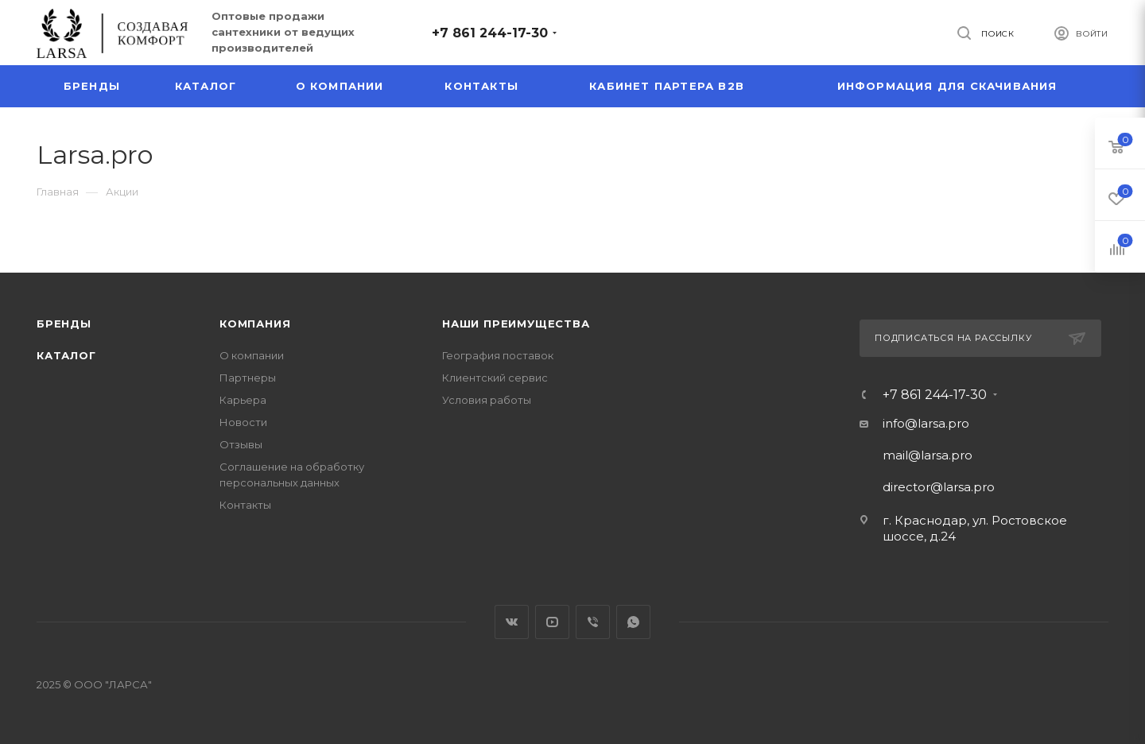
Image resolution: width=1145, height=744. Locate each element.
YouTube (552, 622)
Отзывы (240, 444)
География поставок (497, 355)
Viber (593, 622)
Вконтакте (512, 622)
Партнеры (247, 377)
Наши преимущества (516, 323)
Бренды (64, 323)
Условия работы (486, 399)
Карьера (242, 399)
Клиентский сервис (495, 377)
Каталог (66, 355)
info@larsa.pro (926, 423)
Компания (254, 323)
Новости (243, 422)
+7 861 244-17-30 (490, 33)
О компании (251, 355)
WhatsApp (633, 622)
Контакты (245, 504)
